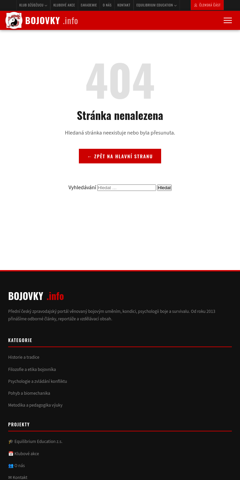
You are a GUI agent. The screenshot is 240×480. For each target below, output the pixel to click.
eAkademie (89, 4)
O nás (107, 4)
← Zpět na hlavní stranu (120, 156)
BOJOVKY (41, 20)
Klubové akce (64, 4)
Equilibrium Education (157, 4)
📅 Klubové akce (23, 454)
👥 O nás (16, 466)
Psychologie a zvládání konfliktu (37, 381)
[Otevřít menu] (228, 20)
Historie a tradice (23, 357)
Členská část (207, 4)
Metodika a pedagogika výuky (35, 405)
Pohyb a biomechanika (29, 393)
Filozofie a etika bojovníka (32, 370)
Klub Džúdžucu (33, 4)
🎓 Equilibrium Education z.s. (35, 442)
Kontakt (123, 4)
